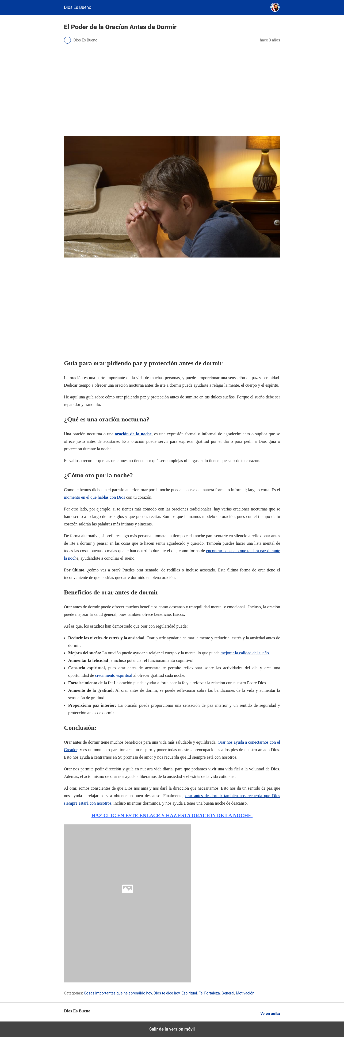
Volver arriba (270, 1014)
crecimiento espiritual (113, 675)
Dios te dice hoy (167, 993)
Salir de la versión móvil (172, 1029)
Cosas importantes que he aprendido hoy (118, 993)
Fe (200, 993)
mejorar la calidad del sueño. (245, 653)
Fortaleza (212, 993)
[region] (172, 307)
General (227, 993)
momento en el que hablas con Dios (94, 497)
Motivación (245, 993)
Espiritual (189, 993)
